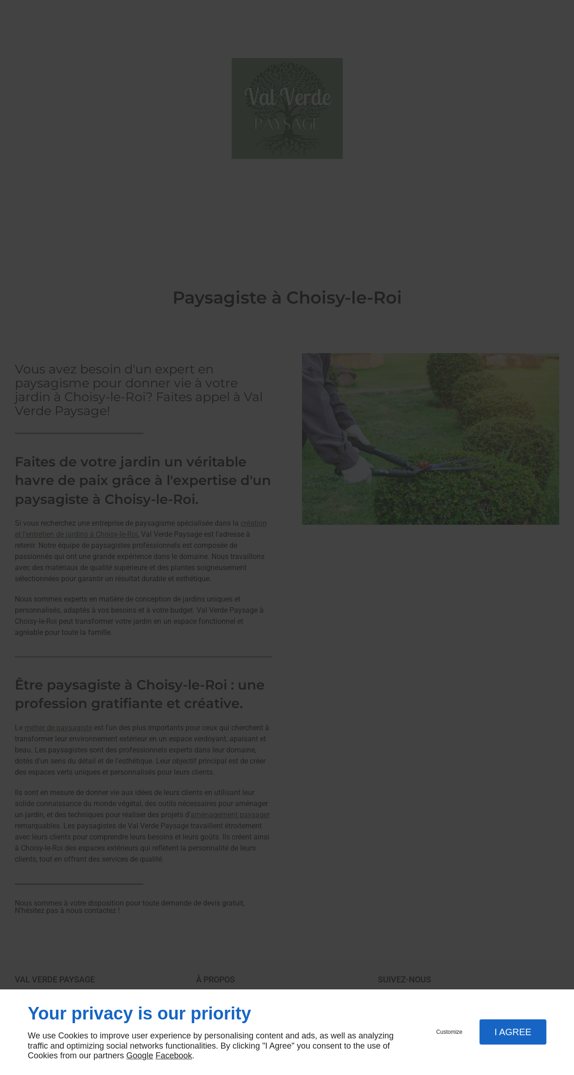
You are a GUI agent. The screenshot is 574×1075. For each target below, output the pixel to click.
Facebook (173, 1055)
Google (139, 1055)
